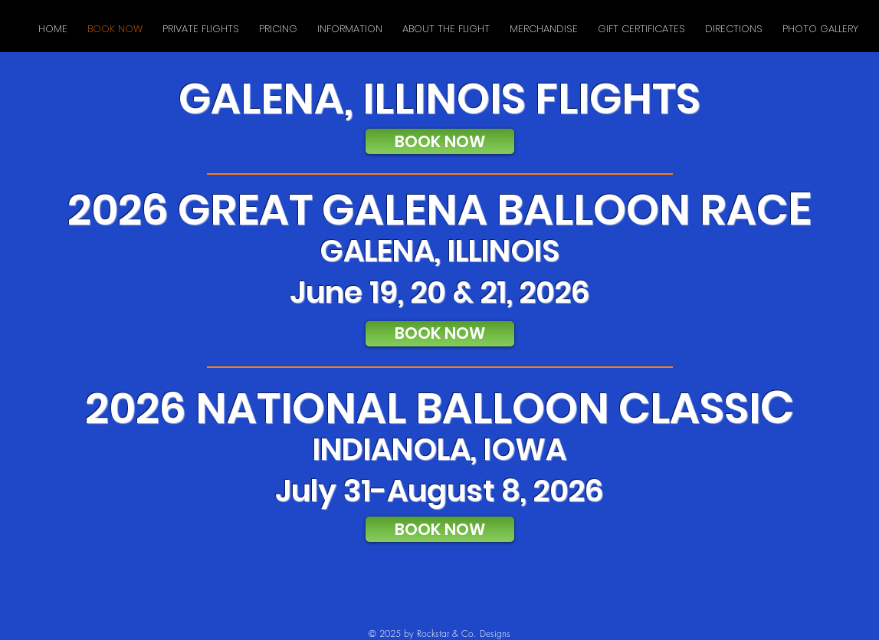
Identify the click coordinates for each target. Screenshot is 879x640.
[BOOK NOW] (440, 141)
